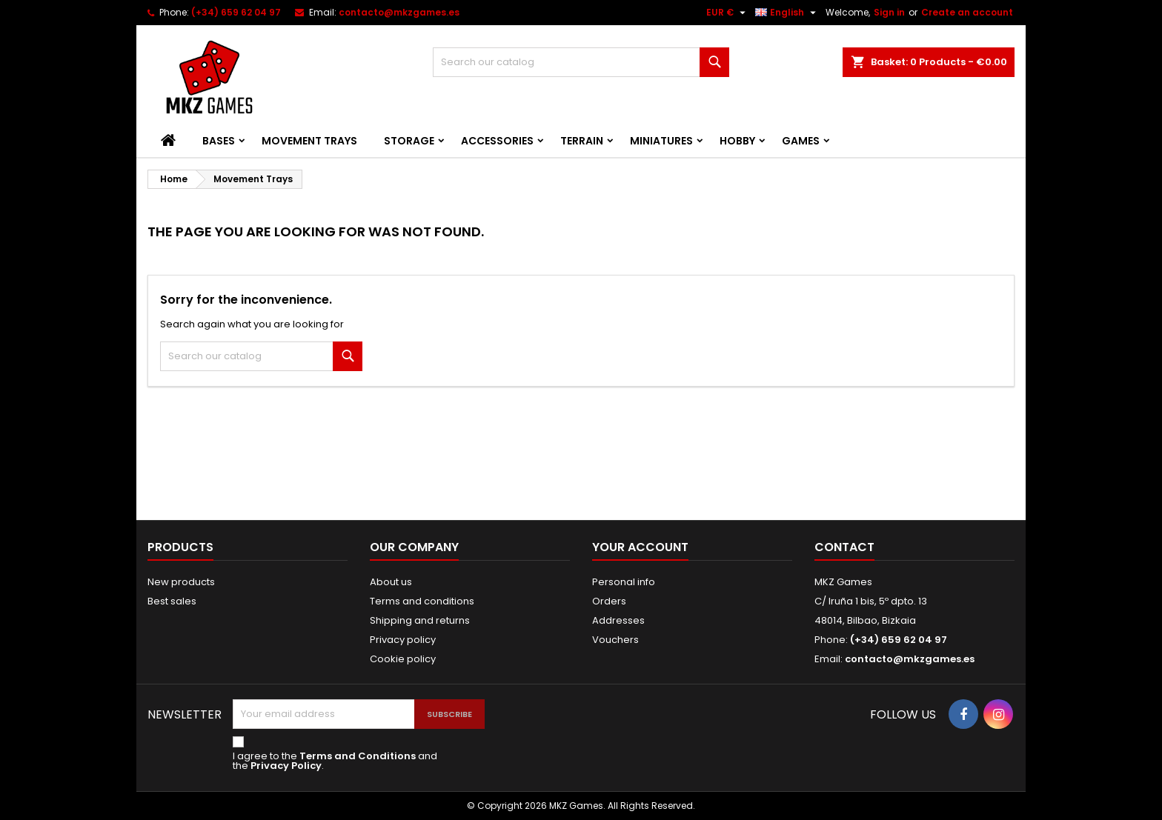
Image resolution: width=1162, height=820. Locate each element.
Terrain (581, 140)
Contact (844, 547)
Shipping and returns (420, 620)
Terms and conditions (422, 601)
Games (801, 140)
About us (391, 582)
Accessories (497, 140)
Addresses (618, 620)
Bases (218, 140)
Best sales (171, 601)
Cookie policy (403, 659)
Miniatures (661, 140)
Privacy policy (403, 640)
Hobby (737, 140)
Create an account (967, 12)
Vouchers (615, 640)
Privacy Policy (286, 766)
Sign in (889, 12)
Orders (609, 601)
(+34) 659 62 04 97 (236, 12)
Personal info (623, 582)
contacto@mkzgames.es (399, 12)
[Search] (581, 62)
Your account (640, 547)
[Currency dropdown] (727, 12)
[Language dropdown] (787, 12)
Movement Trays (309, 140)
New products (181, 582)
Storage (409, 140)
